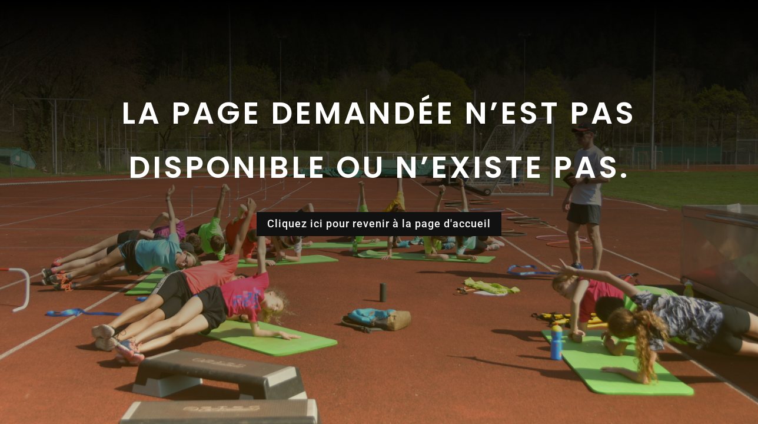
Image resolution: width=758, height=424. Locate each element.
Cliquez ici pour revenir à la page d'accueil (379, 223)
